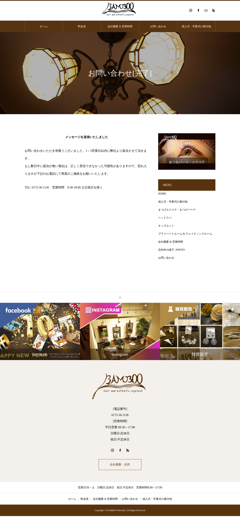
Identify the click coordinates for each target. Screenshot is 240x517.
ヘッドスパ (165, 217)
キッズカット (166, 225)
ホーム (44, 26)
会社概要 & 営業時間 (120, 26)
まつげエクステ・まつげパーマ (177, 209)
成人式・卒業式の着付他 (196, 26)
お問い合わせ (158, 26)
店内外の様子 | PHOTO (171, 249)
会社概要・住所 (120, 465)
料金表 (82, 26)
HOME (162, 193)
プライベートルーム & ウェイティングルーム (185, 233)
